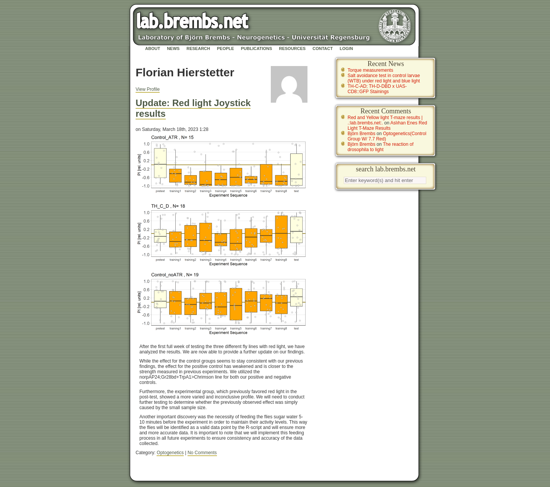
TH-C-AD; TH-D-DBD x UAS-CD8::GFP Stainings (377, 89)
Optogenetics (170, 452)
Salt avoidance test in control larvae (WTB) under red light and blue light (384, 78)
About (152, 48)
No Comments (202, 452)
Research (198, 48)
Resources (292, 48)
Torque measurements (370, 70)
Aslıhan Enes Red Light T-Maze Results (387, 125)
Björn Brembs (361, 133)
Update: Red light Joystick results (193, 108)
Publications (256, 48)
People (225, 48)
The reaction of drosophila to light (381, 147)
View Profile (148, 89)
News (173, 48)
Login (346, 48)
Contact (322, 48)
